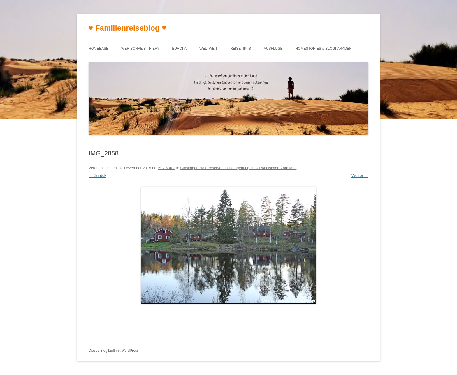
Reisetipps (240, 49)
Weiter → (359, 175)
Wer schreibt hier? (140, 49)
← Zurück (97, 175)
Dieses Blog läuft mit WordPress (114, 351)
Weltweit (208, 49)
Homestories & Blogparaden (323, 49)
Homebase (98, 49)
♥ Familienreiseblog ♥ (127, 28)
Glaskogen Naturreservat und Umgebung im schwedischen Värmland (238, 168)
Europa (179, 49)
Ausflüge (273, 49)
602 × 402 (166, 168)
